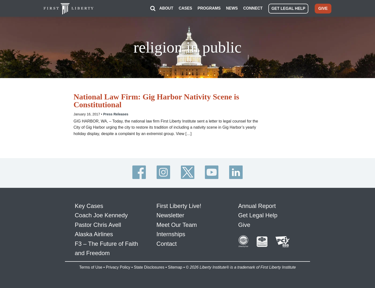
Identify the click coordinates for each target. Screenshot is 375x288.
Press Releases (115, 114)
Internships (170, 234)
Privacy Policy (118, 267)
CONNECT (252, 8)
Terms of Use (90, 267)
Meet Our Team (176, 224)
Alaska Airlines (94, 234)
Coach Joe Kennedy (101, 215)
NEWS (232, 8)
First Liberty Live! (178, 206)
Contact (166, 243)
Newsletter (170, 215)
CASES (185, 8)
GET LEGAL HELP (288, 8)
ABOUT (166, 8)
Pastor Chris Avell (98, 224)
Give (244, 224)
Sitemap (175, 267)
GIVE (323, 8)
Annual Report (257, 206)
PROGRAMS (209, 8)
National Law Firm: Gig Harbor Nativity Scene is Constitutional (156, 101)
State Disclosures (149, 267)
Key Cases (89, 206)
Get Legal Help (257, 215)
